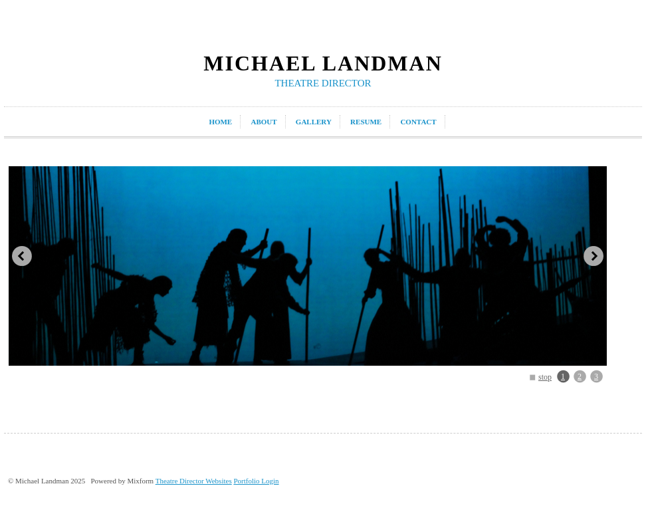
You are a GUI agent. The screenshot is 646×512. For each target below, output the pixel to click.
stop (545, 377)
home (220, 122)
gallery (314, 122)
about (263, 122)
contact (418, 122)
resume (365, 122)
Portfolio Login (255, 481)
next (593, 256)
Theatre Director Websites (194, 481)
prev (22, 256)
